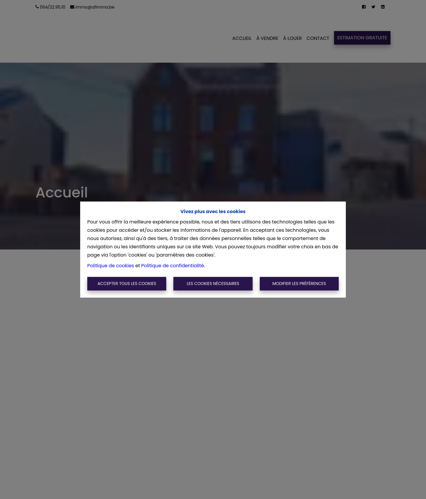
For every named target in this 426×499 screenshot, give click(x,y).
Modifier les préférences (299, 283)
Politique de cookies (110, 265)
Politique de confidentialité (172, 265)
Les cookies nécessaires (213, 283)
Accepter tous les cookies (126, 283)
